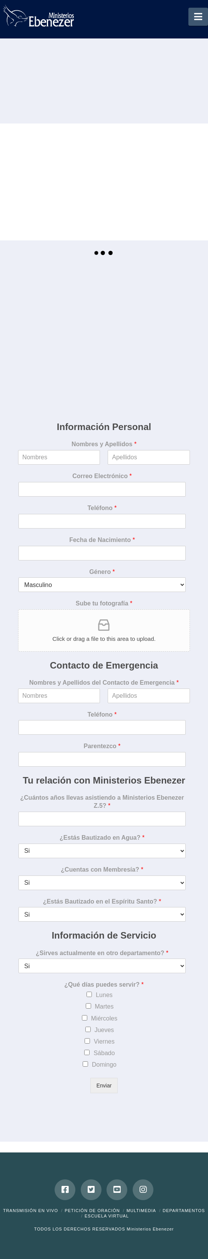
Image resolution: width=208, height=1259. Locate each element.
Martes (104, 1006)
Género (102, 572)
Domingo (104, 1064)
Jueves (104, 1030)
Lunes (104, 995)
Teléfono (101, 508)
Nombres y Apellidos (104, 444)
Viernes (104, 1041)
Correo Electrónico (102, 476)
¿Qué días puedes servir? (103, 984)
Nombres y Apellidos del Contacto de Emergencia (104, 682)
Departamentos (184, 1210)
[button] (198, 17)
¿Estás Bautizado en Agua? (102, 837)
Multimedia (141, 1210)
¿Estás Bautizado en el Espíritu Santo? (102, 901)
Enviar (104, 1085)
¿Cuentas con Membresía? (102, 869)
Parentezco (101, 746)
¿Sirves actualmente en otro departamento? (102, 953)
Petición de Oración (92, 1210)
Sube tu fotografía (104, 603)
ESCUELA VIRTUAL (107, 1216)
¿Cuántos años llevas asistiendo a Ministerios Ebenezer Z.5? (102, 801)
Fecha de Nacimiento (102, 540)
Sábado (104, 1053)
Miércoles (104, 1018)
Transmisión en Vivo (30, 1210)
